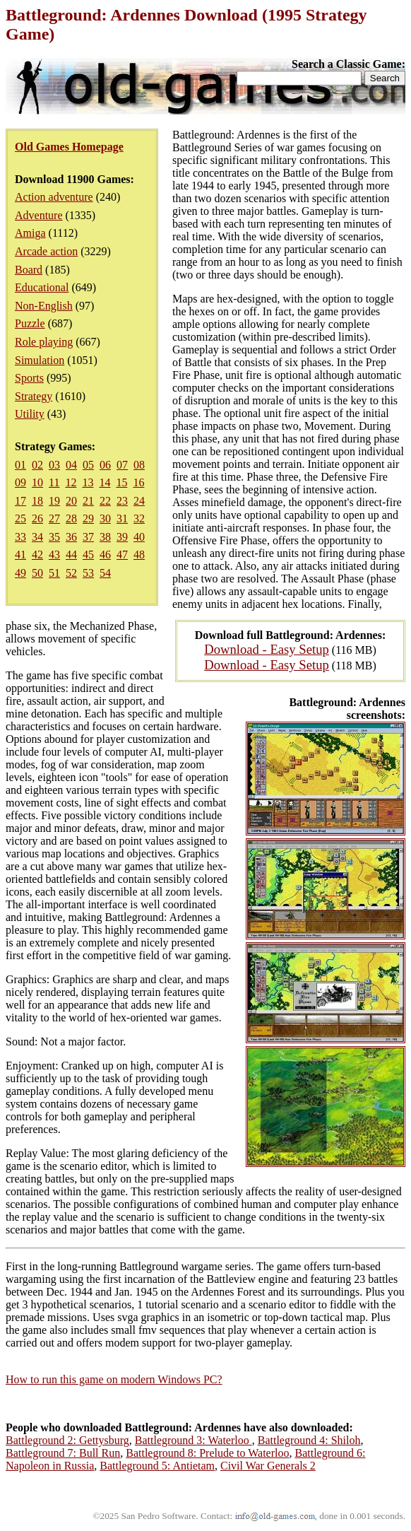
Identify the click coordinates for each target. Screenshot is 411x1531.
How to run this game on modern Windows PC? (114, 1379)
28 (71, 518)
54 (105, 573)
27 (54, 518)
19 (54, 501)
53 (88, 573)
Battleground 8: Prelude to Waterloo (207, 1453)
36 (71, 537)
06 (105, 465)
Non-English (44, 306)
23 (122, 501)
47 (122, 555)
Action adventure (54, 197)
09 (20, 482)
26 (37, 518)
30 (105, 518)
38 (105, 537)
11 (54, 482)
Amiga (30, 233)
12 (70, 482)
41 (20, 555)
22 (105, 501)
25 (20, 518)
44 (71, 555)
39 (122, 537)
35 (54, 537)
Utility (29, 414)
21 (88, 501)
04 (71, 465)
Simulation (39, 360)
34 (37, 537)
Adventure (39, 215)
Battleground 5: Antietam (157, 1466)
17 (20, 501)
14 (104, 482)
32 (139, 518)
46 (105, 555)
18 (37, 501)
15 (121, 482)
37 (88, 537)
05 (88, 465)
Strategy (33, 396)
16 (138, 482)
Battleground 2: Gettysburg (67, 1440)
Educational (41, 287)
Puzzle (30, 323)
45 (88, 555)
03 (54, 465)
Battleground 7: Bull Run (63, 1453)
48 (139, 555)
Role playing (44, 342)
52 (71, 573)
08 (139, 465)
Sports (29, 378)
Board (28, 270)
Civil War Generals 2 (268, 1466)
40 (139, 537)
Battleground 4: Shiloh (309, 1440)
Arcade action (46, 251)
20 (71, 501)
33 (20, 537)
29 (88, 518)
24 (139, 501)
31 (122, 518)
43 (54, 555)
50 (37, 573)
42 (37, 555)
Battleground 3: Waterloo (193, 1440)
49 (20, 573)
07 (122, 465)
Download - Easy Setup (266, 649)
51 (54, 573)
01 (20, 465)
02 (37, 465)
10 (37, 482)
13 (87, 482)
